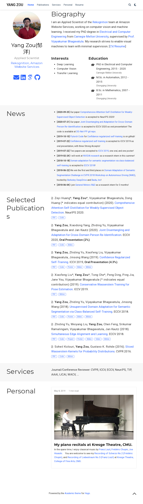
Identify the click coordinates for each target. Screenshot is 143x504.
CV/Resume (117, 46)
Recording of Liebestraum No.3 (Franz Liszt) (91, 457)
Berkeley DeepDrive (77, 180)
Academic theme (73, 493)
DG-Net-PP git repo (86, 131)
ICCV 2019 (103, 151)
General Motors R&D (85, 185)
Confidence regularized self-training (104, 136)
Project (70, 339)
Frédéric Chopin (119, 449)
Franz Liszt (104, 449)
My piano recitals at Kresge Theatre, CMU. (93, 445)
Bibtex (88, 267)
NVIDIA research (91, 155)
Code (62, 217)
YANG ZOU (15, 5)
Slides (70, 245)
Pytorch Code (77, 136)
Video (98, 339)
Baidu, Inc (96, 180)
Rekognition (100, 22)
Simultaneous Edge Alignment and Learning (79, 334)
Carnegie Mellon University (91, 36)
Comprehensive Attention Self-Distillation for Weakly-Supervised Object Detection (93, 207)
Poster (70, 267)
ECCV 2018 (89, 165)
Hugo (87, 493)
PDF (54, 217)
